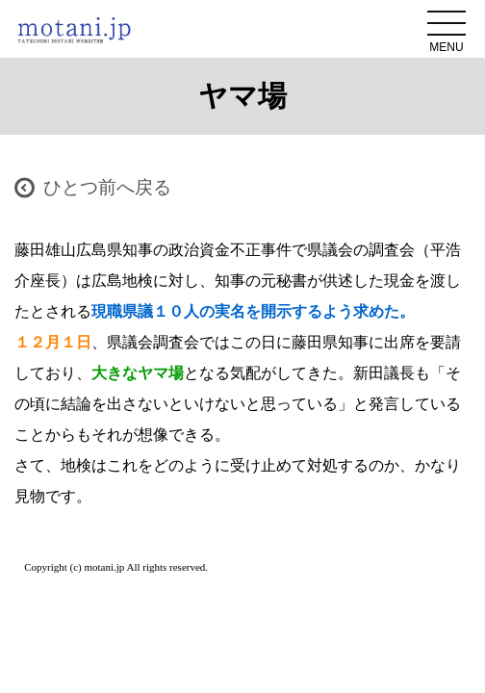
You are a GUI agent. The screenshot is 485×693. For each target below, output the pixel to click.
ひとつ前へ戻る (107, 187)
